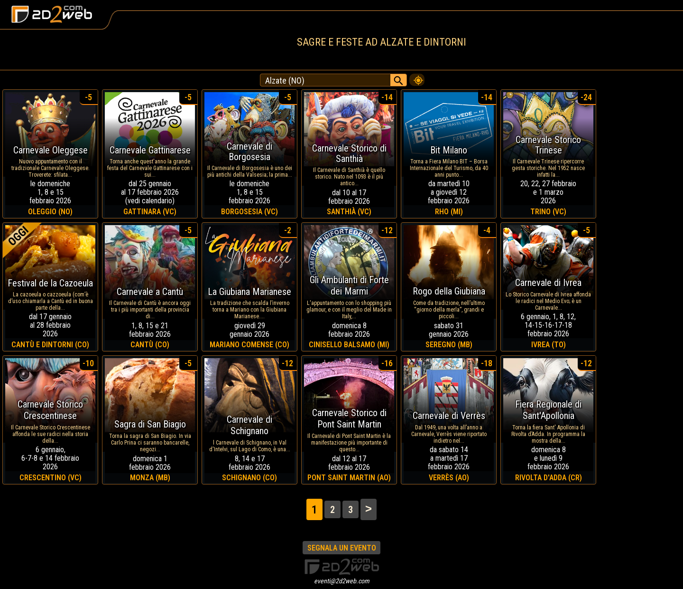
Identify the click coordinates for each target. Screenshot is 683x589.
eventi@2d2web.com (341, 581)
